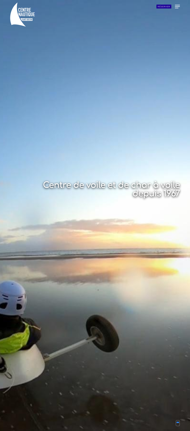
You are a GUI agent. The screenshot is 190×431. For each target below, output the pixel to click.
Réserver (164, 6)
